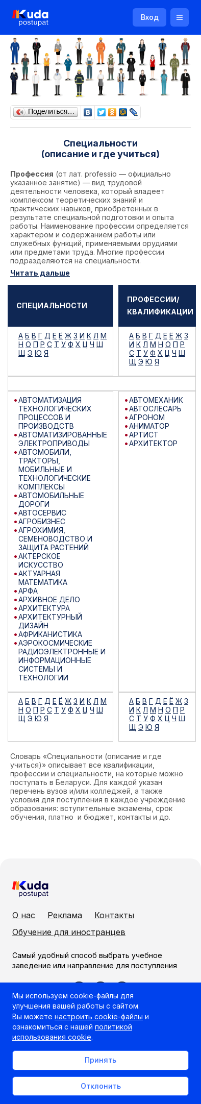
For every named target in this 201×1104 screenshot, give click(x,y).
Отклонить (101, 1086)
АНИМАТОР (149, 426)
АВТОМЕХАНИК (156, 400)
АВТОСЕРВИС (42, 512)
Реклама (64, 915)
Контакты (114, 915)
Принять (100, 1060)
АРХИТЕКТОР (153, 443)
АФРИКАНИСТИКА (50, 634)
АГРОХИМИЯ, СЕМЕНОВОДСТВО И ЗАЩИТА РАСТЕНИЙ (55, 539)
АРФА (28, 590)
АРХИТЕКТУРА (44, 608)
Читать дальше (40, 272)
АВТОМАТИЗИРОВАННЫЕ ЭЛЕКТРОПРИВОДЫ (62, 439)
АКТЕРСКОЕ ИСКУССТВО (40, 560)
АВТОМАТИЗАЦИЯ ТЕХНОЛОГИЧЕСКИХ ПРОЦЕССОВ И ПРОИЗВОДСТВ (55, 413)
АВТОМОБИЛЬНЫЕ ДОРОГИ (51, 499)
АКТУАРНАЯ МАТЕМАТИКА (42, 577)
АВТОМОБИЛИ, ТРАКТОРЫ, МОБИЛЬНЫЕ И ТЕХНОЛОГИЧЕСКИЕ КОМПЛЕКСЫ (54, 469)
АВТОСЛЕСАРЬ (155, 408)
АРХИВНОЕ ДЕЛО (49, 599)
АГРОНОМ (147, 417)
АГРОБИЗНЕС (41, 521)
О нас (23, 915)
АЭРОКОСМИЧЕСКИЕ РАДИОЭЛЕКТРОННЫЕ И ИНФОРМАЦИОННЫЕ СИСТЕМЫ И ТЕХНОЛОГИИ (62, 660)
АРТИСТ (144, 434)
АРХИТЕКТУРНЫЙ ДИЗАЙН (50, 621)
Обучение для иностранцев (68, 932)
